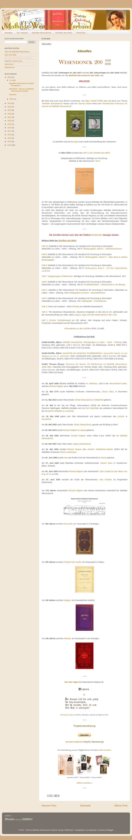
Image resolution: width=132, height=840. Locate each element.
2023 (9, 110)
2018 (9, 128)
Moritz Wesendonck (83, 400)
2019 (9, 124)
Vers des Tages (71, 682)
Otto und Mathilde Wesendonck (17, 52)
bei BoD (74, 142)
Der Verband (22, 33)
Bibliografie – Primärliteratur (94, 301)
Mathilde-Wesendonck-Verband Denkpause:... (21, 84)
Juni (11, 80)
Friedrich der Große (72, 562)
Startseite (85, 805)
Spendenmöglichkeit (74, 742)
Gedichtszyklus (67, 715)
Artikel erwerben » (84, 783)
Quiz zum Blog (10, 55)
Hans (66, 458)
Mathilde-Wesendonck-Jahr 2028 (84, 75)
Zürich (104, 458)
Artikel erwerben (104, 750)
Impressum (9, 64)
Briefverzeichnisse (113, 249)
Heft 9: (45, 254)
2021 (9, 117)
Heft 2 (44, 312)
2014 (9, 141)
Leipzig (83, 430)
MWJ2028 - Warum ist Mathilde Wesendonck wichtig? (21, 90)
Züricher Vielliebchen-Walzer (100, 449)
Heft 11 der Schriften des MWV (96, 153)
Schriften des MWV (63, 33)
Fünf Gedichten (92, 408)
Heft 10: (45, 246)
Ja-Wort (121, 416)
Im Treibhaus (91, 383)
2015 (9, 138)
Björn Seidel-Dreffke (94, 101)
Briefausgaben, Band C (94, 249)
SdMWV (27, 819)
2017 (9, 131)
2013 (9, 145)
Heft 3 (44, 306)
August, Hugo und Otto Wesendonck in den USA (95, 315)
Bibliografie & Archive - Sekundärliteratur (87, 293)
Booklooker (97, 235)
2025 (9, 103)
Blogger (110, 830)
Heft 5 (44, 290)
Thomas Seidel (84, 103)
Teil (97, 161)
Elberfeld (99, 400)
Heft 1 (45, 320)
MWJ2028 (80, 33)
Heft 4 (44, 298)
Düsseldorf (46, 419)
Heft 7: (45, 276)
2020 (9, 121)
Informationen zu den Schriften (77, 328)
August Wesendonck (82, 444)
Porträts (75, 306)
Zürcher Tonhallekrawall (60, 320)
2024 (9, 107)
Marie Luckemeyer (68, 452)
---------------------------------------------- (18, 58)
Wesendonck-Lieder (118, 383)
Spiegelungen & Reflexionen (60, 276)
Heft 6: (45, 282)
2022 (9, 114)
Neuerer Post (49, 805)
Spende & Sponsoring (13, 61)
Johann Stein (108, 392)
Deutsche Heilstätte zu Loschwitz (59, 411)
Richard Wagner (56, 386)
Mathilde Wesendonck (41, 33)
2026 (9, 77)
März (12, 99)
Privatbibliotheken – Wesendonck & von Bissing (104, 285)
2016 (9, 135)
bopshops (92, 830)
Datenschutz (10, 67)
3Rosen (9, 819)
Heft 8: (45, 265)
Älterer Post (120, 805)
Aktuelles (8, 33)
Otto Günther (106, 479)
